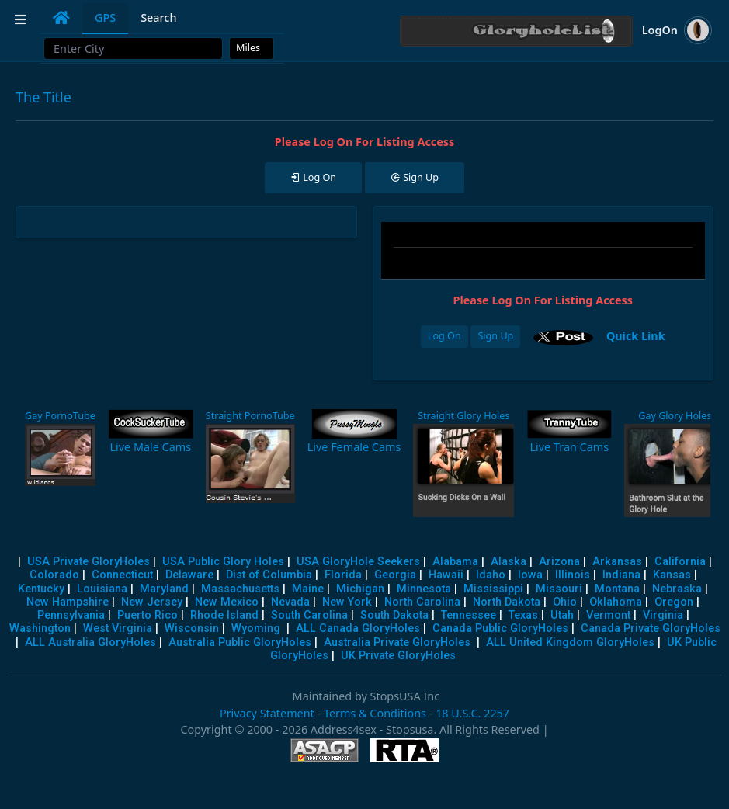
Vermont (608, 615)
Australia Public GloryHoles (239, 642)
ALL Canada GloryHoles (358, 628)
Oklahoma (615, 602)
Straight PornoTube (250, 415)
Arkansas (617, 561)
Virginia (663, 615)
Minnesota (424, 588)
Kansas (672, 575)
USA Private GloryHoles (88, 561)
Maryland (164, 588)
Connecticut (122, 575)
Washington (40, 628)
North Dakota (506, 602)
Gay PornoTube (60, 415)
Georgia (395, 575)
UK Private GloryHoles (398, 655)
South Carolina (309, 615)
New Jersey (151, 602)
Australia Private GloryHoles (397, 642)
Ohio (565, 602)
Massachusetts (240, 588)
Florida (343, 575)
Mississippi (493, 588)
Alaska (508, 561)
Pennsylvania (71, 615)
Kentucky (41, 588)
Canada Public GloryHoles (500, 628)
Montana (617, 588)
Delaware (189, 575)
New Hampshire (67, 602)
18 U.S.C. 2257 (472, 713)
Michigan (360, 588)
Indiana (621, 575)
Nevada (290, 602)
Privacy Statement (267, 713)
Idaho (490, 575)
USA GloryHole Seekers (358, 561)
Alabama (455, 561)
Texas (523, 615)
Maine (308, 588)
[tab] (61, 18)
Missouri (559, 588)
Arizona (559, 561)
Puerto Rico (147, 615)
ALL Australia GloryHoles (90, 642)
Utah (562, 615)
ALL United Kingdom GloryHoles (570, 642)
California (680, 561)
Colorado (54, 575)
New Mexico (227, 602)
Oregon (673, 602)
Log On (444, 335)
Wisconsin (192, 628)
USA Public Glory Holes (223, 561)
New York (347, 602)
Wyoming (255, 628)
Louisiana (102, 588)
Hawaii (446, 575)
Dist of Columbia (269, 575)
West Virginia (117, 628)
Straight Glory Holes (463, 415)
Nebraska (677, 588)
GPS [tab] (105, 17)
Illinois (572, 575)
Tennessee (468, 615)
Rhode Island (224, 615)
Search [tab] (158, 17)
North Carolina (422, 602)
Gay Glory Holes (674, 415)
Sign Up (495, 335)
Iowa (530, 575)
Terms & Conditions (375, 713)
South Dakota (394, 615)
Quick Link (635, 335)
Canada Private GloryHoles (650, 628)
